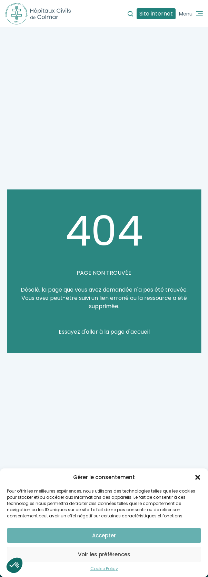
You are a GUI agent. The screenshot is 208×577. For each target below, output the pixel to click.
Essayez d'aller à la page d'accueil (104, 332)
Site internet (156, 14)
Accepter (104, 535)
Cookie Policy (104, 568)
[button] (197, 477)
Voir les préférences (104, 554)
